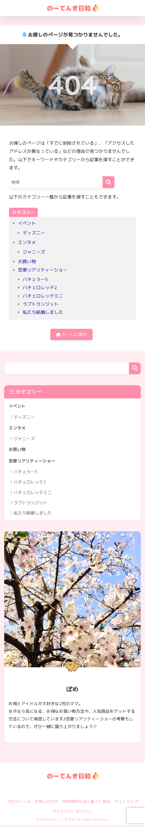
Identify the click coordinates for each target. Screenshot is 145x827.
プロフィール (19, 803)
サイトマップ (126, 803)
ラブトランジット (41, 304)
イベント (27, 223)
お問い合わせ (47, 803)
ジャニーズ (34, 252)
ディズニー (34, 233)
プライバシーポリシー (71, 813)
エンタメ (27, 242)
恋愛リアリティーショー (42, 270)
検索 (135, 369)
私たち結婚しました (43, 312)
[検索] (108, 182)
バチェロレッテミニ (43, 296)
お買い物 (27, 261)
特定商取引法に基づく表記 (86, 803)
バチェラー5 (35, 279)
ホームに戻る (71, 335)
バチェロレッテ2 (40, 287)
